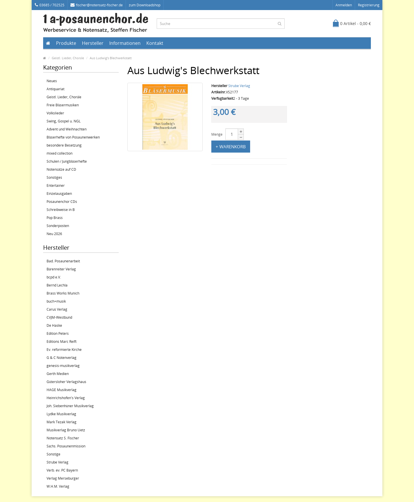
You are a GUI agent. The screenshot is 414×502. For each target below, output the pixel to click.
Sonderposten (58, 225)
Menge (217, 134)
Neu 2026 (54, 233)
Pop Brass (55, 217)
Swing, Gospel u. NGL (63, 121)
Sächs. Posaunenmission (66, 446)
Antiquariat (55, 88)
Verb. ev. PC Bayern (62, 470)
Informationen (125, 43)
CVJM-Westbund (59, 317)
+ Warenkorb (231, 146)
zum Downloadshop (144, 5)
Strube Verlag (57, 462)
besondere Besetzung (64, 145)
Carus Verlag (57, 309)
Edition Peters (58, 333)
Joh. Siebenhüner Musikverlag (70, 405)
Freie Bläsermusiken (63, 105)
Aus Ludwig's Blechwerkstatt (111, 58)
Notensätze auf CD (61, 169)
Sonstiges (54, 177)
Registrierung (368, 5)
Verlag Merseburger (63, 478)
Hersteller (92, 43)
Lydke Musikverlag (61, 413)
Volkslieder (55, 113)
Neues (52, 80)
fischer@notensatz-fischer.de (96, 5)
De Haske (54, 325)
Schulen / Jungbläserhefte (67, 161)
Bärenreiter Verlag (61, 269)
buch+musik (56, 301)
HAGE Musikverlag (61, 389)
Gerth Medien (58, 373)
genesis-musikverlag (63, 365)
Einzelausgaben (59, 193)
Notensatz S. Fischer (63, 438)
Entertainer (56, 185)
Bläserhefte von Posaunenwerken (73, 137)
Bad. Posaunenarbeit (63, 261)
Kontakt (154, 43)
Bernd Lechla (57, 285)
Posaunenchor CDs (62, 201)
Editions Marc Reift (61, 341)
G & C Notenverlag (61, 357)
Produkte (66, 43)
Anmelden (344, 5)
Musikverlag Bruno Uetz (66, 430)
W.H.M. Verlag (58, 486)
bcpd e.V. (54, 277)
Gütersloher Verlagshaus (66, 381)
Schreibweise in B (61, 209)
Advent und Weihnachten (67, 129)
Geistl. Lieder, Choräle (68, 58)
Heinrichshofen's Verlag (66, 397)
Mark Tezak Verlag (61, 422)
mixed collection (59, 153)
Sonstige (53, 454)
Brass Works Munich (63, 293)
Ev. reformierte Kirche (64, 349)
